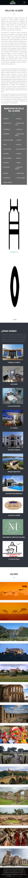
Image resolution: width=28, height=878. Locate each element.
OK (12, 876)
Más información (18, 876)
